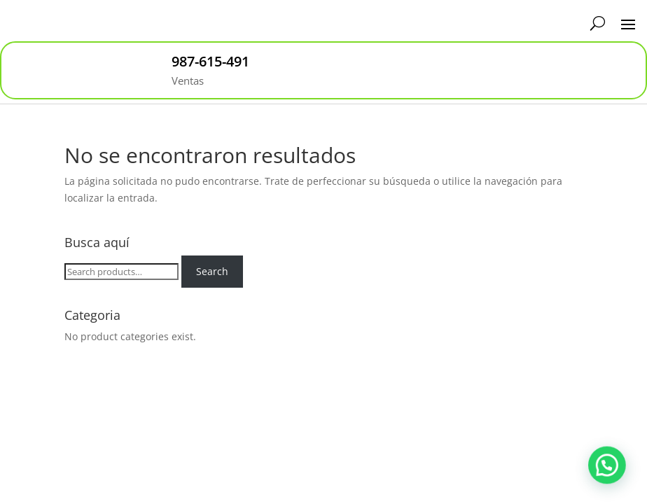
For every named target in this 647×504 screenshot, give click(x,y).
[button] (610, 474)
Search (212, 271)
